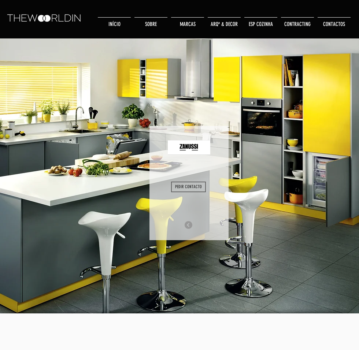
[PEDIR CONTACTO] (188, 187)
